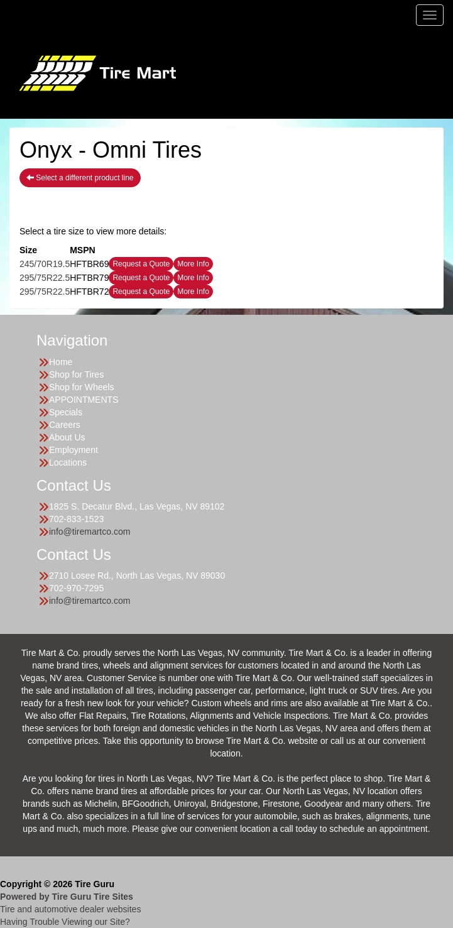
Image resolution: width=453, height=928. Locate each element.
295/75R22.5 (44, 278)
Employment (73, 450)
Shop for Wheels (81, 387)
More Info (193, 263)
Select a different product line (80, 177)
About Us (67, 437)
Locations (68, 462)
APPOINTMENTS (83, 400)
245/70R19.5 (44, 264)
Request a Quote (141, 263)
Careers (64, 425)
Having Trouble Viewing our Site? (65, 922)
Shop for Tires (76, 374)
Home (60, 362)
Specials (65, 412)
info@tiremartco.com (89, 532)
